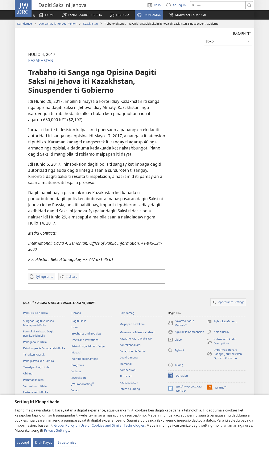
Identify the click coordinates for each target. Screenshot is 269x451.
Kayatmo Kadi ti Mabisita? (136, 338)
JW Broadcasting (82, 384)
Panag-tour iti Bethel (132, 351)
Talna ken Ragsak (34, 354)
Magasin (76, 352)
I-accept (23, 442)
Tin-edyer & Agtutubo (36, 367)
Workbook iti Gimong (84, 359)
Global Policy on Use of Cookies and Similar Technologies (99, 425)
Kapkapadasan (129, 382)
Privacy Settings (56, 430)
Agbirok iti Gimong (222, 321)
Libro (74, 327)
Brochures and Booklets (86, 333)
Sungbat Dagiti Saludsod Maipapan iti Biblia (38, 323)
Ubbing (28, 373)
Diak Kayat (43, 442)
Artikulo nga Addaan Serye (88, 346)
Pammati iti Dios (33, 380)
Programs (77, 365)
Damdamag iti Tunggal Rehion (57, 23)
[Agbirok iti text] (218, 5)
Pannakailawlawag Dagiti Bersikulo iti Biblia (38, 333)
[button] (81, 15)
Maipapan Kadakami (132, 324)
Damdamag (24, 23)
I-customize (67, 442)
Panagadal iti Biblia (35, 342)
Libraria (76, 313)
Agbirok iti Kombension (186, 332)
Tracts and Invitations (84, 340)
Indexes (76, 371)
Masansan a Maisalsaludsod (137, 332)
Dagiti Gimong (129, 357)
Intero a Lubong (130, 389)
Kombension (128, 370)
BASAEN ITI (242, 33)
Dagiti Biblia (78, 321)
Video (75, 390)
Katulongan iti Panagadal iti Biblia (44, 348)
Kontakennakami (130, 345)
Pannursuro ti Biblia (35, 313)
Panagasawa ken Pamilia (38, 361)
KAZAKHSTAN (40, 60)
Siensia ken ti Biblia (35, 386)
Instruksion (78, 378)
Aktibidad (126, 376)
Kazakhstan (90, 23)
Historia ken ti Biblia (35, 392)
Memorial (126, 364)
